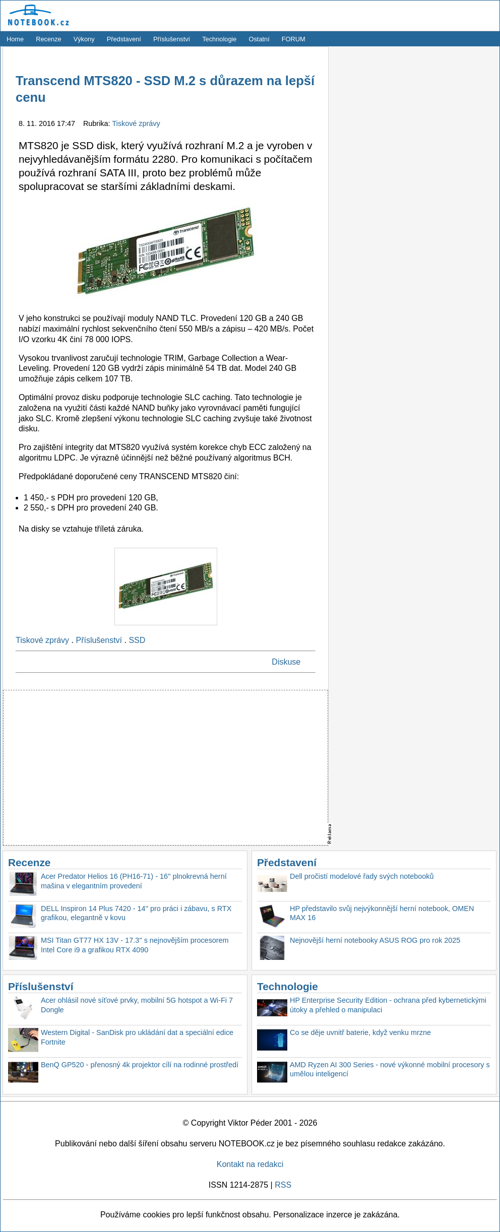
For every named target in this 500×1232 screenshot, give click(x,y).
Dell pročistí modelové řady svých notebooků (362, 876)
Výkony (84, 39)
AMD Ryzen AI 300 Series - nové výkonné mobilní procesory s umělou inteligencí (390, 1069)
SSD (137, 640)
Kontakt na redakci (250, 1164)
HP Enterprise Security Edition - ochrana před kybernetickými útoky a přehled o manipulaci (388, 1005)
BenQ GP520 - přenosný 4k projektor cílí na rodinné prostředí (139, 1065)
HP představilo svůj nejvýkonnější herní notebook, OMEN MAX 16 (382, 913)
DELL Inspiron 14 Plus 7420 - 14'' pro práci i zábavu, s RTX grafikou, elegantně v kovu (136, 913)
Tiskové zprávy (136, 123)
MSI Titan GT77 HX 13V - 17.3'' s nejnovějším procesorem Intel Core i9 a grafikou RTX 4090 (135, 945)
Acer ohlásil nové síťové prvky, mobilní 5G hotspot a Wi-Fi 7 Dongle (137, 1005)
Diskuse (286, 662)
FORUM (293, 39)
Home (15, 39)
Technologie (219, 39)
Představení (124, 39)
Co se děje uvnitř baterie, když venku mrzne (360, 1032)
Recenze (48, 39)
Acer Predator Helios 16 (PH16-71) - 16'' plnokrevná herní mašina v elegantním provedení (134, 881)
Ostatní (259, 39)
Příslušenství (171, 39)
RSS (283, 1185)
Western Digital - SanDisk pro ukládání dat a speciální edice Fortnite (137, 1037)
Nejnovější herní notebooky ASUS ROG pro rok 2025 (375, 940)
